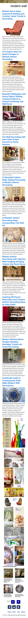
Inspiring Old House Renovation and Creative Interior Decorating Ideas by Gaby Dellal (13, 301)
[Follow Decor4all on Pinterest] (18, 602)
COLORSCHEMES (7, 446)
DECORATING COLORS (7, 419)
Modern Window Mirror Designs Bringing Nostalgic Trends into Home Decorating (13, 343)
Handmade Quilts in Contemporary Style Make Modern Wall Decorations (11, 382)
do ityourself (6, 553)
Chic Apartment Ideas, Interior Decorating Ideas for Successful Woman (8, 595)
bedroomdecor (6, 509)
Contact (23, 612)
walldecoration (21, 489)
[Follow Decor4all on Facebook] (13, 602)
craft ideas (7, 530)
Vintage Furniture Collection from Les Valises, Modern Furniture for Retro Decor (19, 580)
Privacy (9, 612)
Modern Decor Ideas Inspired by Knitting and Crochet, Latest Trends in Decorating (14, 15)
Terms (14, 612)
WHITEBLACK (7, 422)
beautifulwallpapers (19, 486)
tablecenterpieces (18, 509)
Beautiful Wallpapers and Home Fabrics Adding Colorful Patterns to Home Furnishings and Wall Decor (14, 99)
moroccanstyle (7, 470)
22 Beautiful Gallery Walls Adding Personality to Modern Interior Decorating (14, 181)
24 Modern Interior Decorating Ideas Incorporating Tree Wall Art (13, 222)
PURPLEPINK (7, 431)
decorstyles (21, 465)
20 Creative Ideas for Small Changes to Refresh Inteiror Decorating (12, 55)
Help (18, 612)
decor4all (12, 2)
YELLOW (7, 439)
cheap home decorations (12, 456)
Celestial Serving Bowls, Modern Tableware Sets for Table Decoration (19, 595)
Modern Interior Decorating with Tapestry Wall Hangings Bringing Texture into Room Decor (13, 260)
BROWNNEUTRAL (7, 443)
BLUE (7, 427)
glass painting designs (13, 538)
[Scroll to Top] (14, 607)
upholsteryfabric (15, 499)
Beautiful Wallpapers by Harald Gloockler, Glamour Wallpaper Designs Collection (8, 580)
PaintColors (22, 419)
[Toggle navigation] (25, 1)
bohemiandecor (21, 548)
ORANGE (7, 436)
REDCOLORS (7, 434)
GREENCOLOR (7, 425)
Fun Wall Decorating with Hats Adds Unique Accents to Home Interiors (13, 141)
